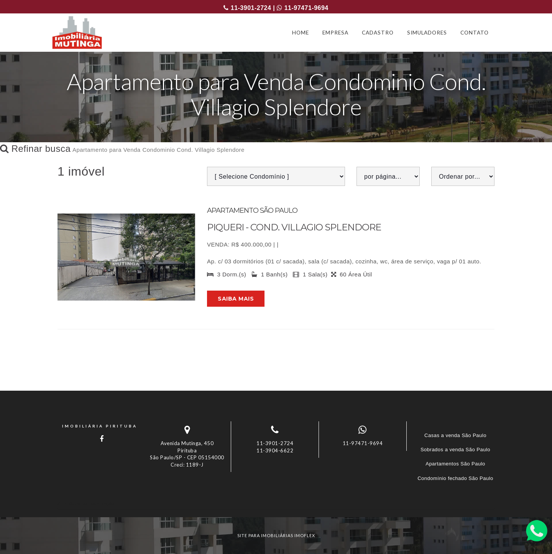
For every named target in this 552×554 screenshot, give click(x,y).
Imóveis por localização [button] (88, 503)
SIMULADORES (427, 33)
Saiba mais (236, 298)
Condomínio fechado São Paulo (455, 478)
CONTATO (474, 33)
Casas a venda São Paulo (455, 435)
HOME (300, 33)
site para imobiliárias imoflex (276, 535)
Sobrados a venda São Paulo (455, 449)
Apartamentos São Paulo (455, 464)
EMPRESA (335, 33)
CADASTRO (378, 33)
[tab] (276, 503)
